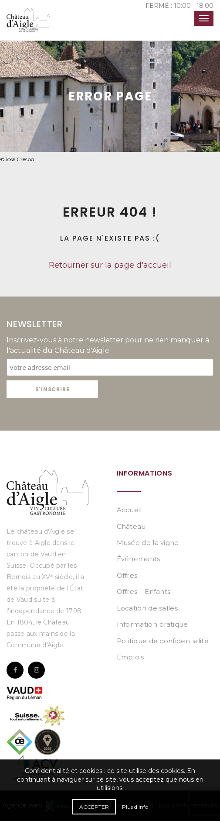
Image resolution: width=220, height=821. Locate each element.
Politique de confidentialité (163, 641)
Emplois (130, 657)
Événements (138, 559)
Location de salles (147, 608)
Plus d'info (135, 807)
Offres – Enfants (144, 591)
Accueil (129, 510)
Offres (127, 575)
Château (131, 526)
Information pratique (152, 624)
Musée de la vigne (148, 542)
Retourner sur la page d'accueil (110, 265)
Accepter (94, 807)
